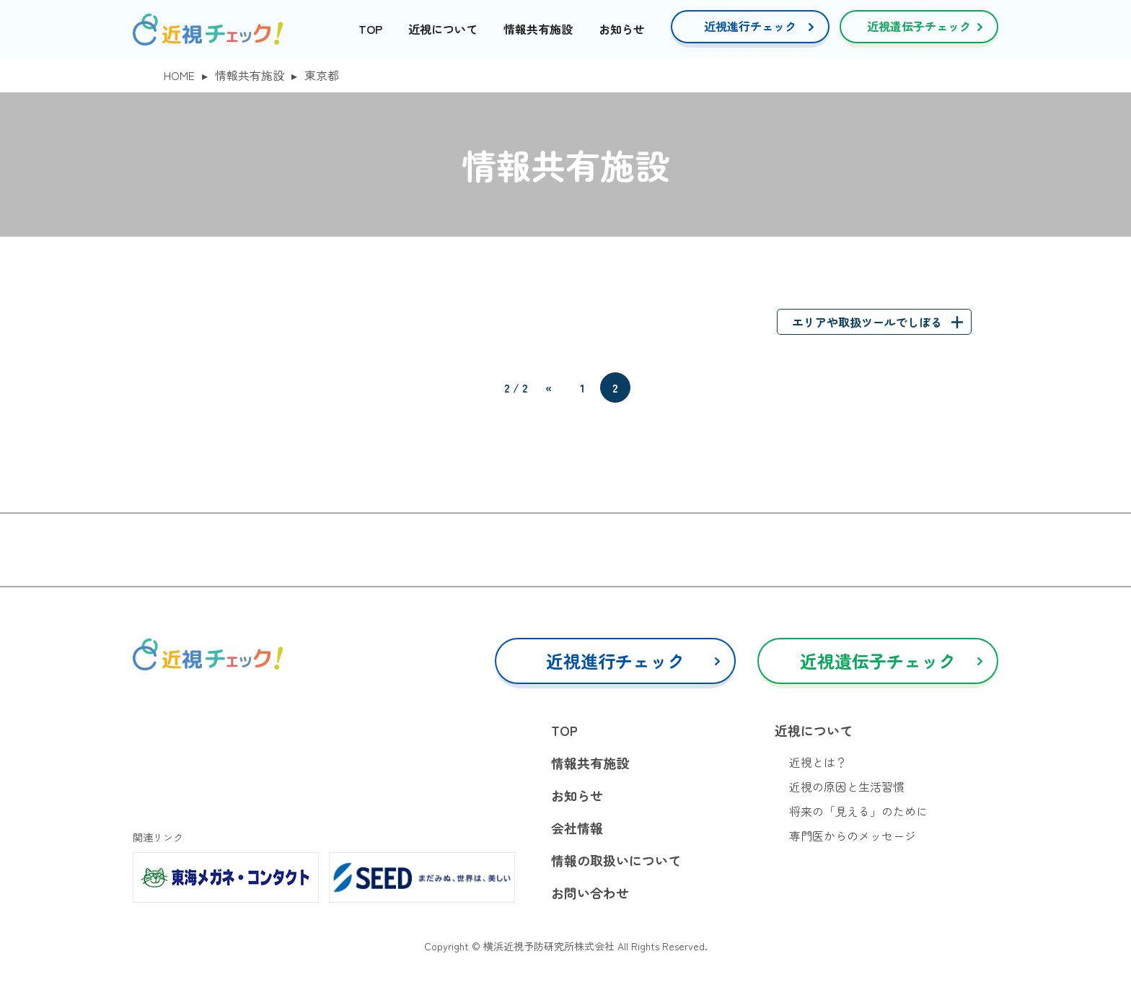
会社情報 (577, 827)
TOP (370, 29)
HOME (179, 75)
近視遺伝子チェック (919, 26)
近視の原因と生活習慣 (847, 786)
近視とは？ (818, 762)
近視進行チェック (750, 26)
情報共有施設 (538, 29)
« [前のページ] (549, 387)
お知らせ (622, 29)
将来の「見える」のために (858, 811)
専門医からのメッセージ (852, 835)
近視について (443, 29)
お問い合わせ (590, 892)
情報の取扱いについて (616, 860)
